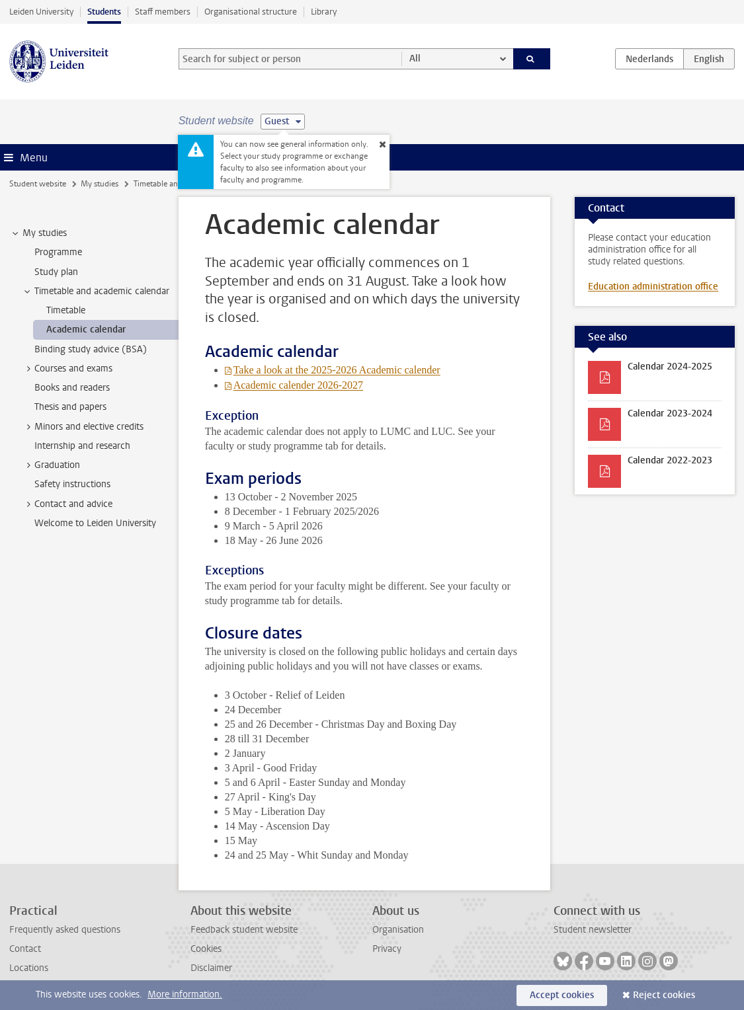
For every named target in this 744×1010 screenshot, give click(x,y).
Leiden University (41, 11)
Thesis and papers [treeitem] (70, 407)
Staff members (162, 11)
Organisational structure (250, 11)
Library (324, 11)
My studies (99, 183)
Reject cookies (664, 995)
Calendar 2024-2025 (670, 366)
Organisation (398, 929)
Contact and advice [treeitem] (67, 504)
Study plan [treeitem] (56, 272)
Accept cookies (562, 995)
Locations (28, 968)
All (415, 58)
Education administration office (653, 286)
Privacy (386, 949)
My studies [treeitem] (38, 233)
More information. (184, 994)
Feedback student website (244, 929)
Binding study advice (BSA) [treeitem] (90, 349)
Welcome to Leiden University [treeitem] (95, 523)
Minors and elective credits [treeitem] (83, 427)
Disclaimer (211, 968)
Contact (25, 949)
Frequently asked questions (64, 929)
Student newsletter (593, 929)
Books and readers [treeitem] (72, 387)
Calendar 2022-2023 (670, 460)
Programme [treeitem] (58, 252)
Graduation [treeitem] (51, 465)
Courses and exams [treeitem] (67, 368)
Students (104, 11)
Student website (37, 183)
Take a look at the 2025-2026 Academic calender (336, 369)
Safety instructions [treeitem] (72, 484)
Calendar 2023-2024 (670, 413)
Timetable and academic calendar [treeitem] (95, 291)
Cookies (206, 949)
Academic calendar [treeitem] (86, 329)
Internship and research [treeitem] (82, 446)
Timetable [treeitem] (65, 310)
